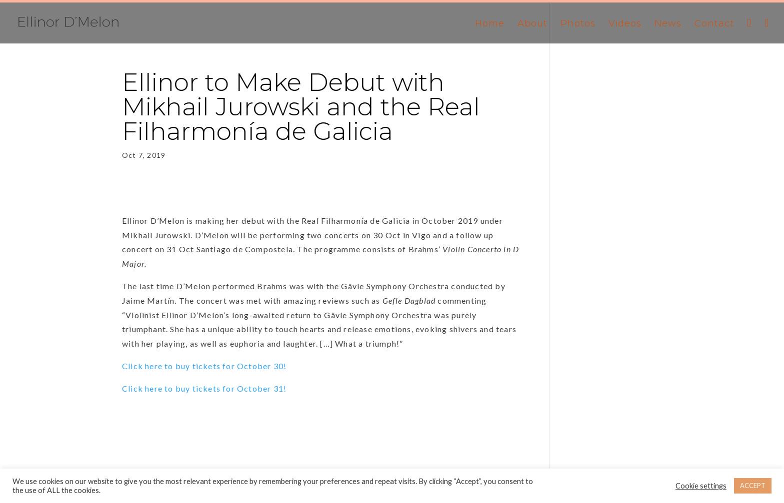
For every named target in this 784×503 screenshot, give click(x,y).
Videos (625, 24)
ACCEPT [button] (753, 486)
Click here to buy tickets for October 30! (204, 366)
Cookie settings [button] (701, 486)
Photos (578, 24)
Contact (714, 24)
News (668, 24)
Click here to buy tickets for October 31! (204, 388)
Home (489, 24)
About (533, 24)
